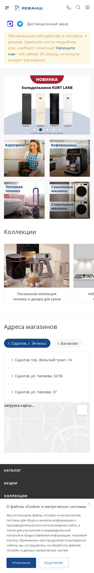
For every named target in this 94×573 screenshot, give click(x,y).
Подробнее (53, 563)
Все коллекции (88, 231)
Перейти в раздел (88, 326)
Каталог (12, 470)
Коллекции (16, 496)
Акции (11, 483)
